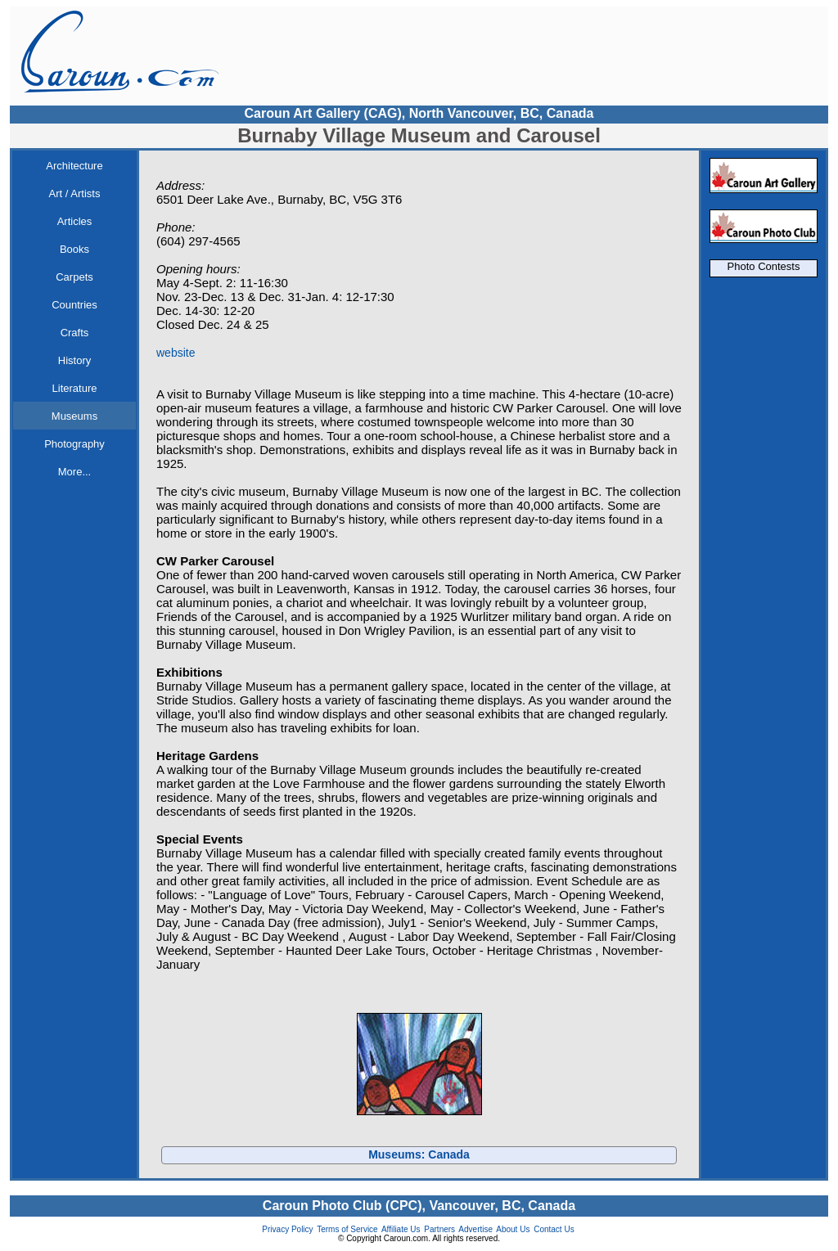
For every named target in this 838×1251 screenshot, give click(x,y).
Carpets (74, 277)
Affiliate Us (401, 1229)
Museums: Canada (419, 1154)
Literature (74, 388)
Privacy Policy (287, 1229)
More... (74, 472)
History (74, 360)
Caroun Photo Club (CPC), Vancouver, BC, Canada (419, 1206)
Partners (439, 1229)
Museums (74, 416)
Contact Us (554, 1229)
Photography (74, 444)
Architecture (74, 166)
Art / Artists (75, 193)
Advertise (475, 1229)
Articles (74, 221)
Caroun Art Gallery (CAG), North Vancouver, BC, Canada (418, 113)
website (175, 352)
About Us (512, 1229)
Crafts (75, 332)
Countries (74, 305)
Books (74, 249)
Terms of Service (347, 1229)
